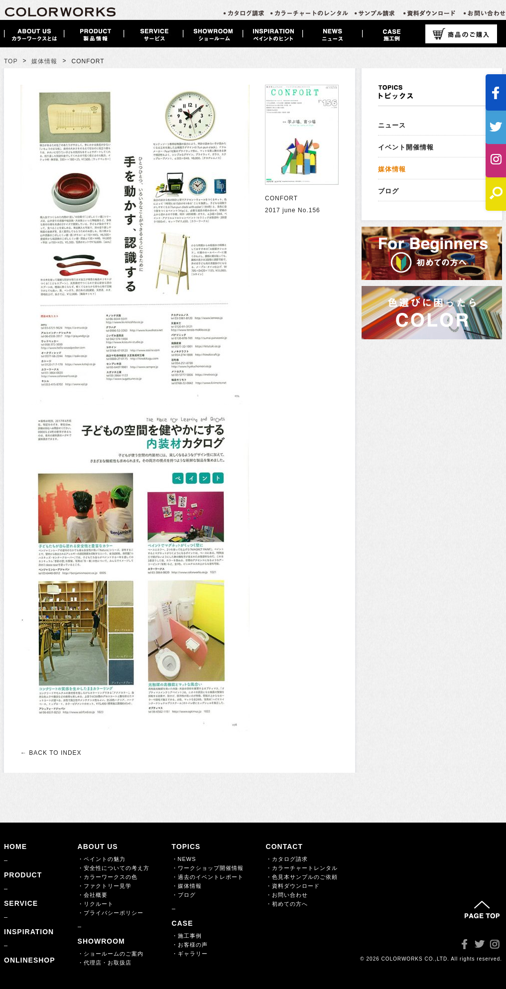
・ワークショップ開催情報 (208, 868)
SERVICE (21, 903)
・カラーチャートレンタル (302, 868)
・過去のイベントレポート (208, 877)
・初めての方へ (287, 904)
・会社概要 (93, 895)
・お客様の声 (190, 945)
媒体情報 (44, 61)
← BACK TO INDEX (51, 752)
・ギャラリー (190, 954)
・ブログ (184, 895)
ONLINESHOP (29, 960)
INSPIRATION (29, 932)
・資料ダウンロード (293, 886)
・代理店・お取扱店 (104, 963)
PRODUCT (23, 875)
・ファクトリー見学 (104, 886)
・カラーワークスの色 (107, 877)
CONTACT (284, 846)
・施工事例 (187, 936)
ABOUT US (98, 846)
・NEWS (184, 859)
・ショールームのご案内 (110, 954)
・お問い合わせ (287, 895)
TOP (10, 61)
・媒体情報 (187, 886)
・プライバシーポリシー (110, 913)
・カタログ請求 (287, 859)
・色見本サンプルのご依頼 (302, 877)
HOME (15, 846)
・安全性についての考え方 (113, 868)
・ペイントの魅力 (102, 859)
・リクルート (96, 904)
